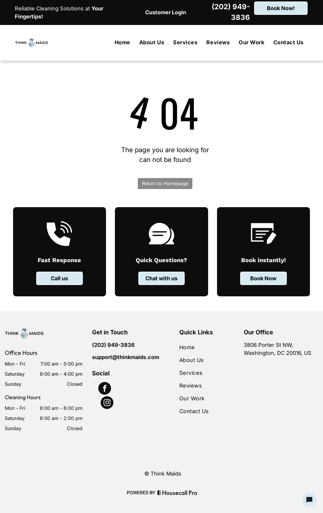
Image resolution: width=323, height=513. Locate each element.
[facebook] (104, 389)
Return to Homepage (165, 183)
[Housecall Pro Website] (177, 494)
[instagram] (107, 403)
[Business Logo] (24, 332)
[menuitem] (122, 43)
